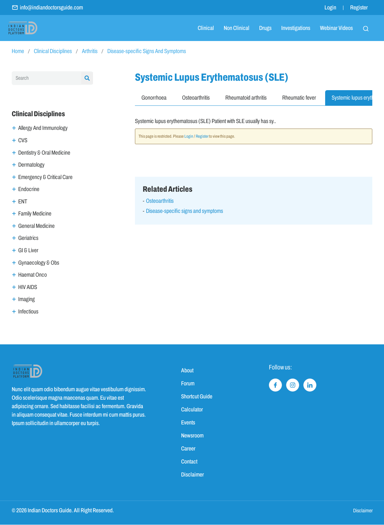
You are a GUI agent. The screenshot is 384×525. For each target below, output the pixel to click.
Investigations (295, 28)
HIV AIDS (27, 287)
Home (18, 51)
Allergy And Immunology (43, 128)
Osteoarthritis (196, 97)
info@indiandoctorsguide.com (47, 7)
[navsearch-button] (365, 28)
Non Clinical (236, 28)
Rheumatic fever (299, 97)
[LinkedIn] (309, 385)
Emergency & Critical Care (45, 177)
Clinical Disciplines (53, 51)
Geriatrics (28, 238)
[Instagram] (292, 385)
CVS (22, 140)
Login (330, 7)
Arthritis (90, 51)
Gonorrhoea (153, 97)
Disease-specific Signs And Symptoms (146, 51)
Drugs (265, 28)
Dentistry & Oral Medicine (44, 152)
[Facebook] (275, 385)
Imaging (26, 299)
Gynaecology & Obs (38, 262)
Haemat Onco (32, 275)
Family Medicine (34, 214)
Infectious (28, 311)
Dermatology (31, 164)
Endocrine (28, 189)
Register (359, 7)
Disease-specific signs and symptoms (184, 211)
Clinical (206, 28)
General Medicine (36, 226)
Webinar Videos (336, 28)
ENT (22, 201)
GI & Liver (28, 250)
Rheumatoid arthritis (246, 97)
